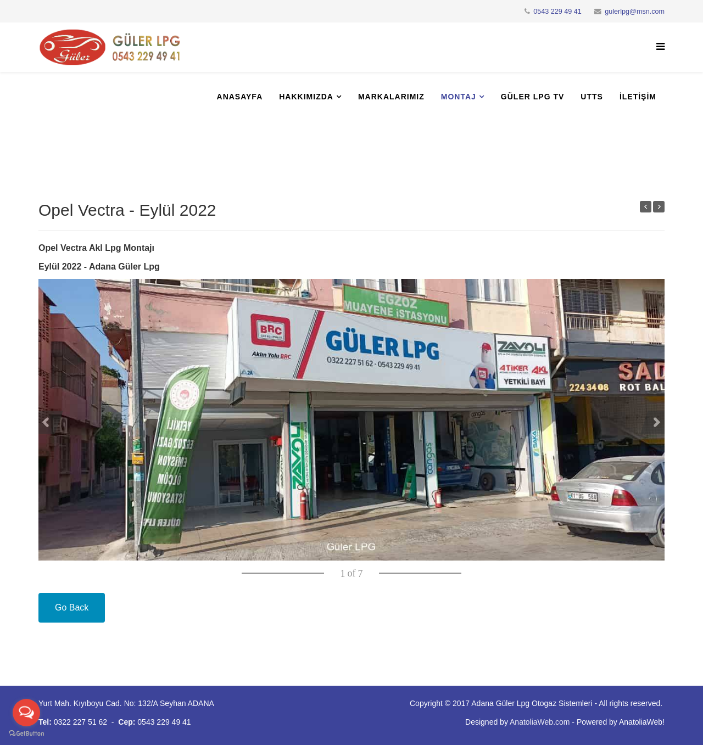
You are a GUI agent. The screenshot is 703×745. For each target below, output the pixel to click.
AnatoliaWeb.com (540, 722)
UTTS (592, 96)
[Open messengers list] (26, 712)
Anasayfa (240, 96)
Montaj (458, 96)
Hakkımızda (306, 96)
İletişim (638, 96)
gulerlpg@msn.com (635, 11)
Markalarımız (391, 96)
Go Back (71, 607)
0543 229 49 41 (557, 11)
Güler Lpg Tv (532, 96)
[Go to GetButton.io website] (26, 733)
